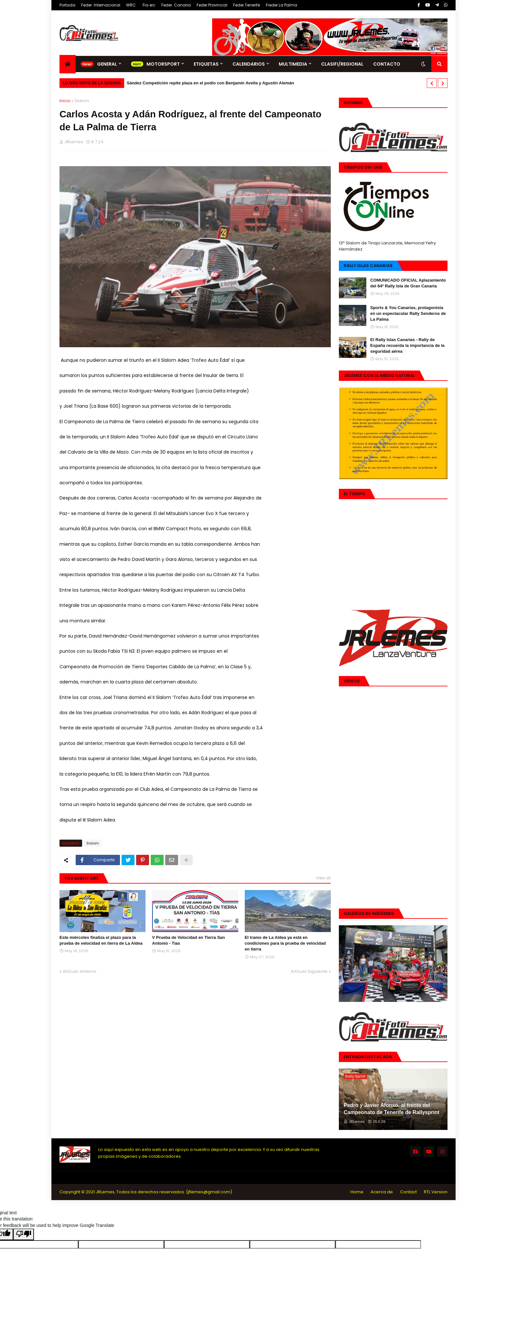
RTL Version (436, 1192)
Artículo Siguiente (309, 971)
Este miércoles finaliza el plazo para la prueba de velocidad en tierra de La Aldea (101, 940)
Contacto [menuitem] (386, 64)
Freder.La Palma (281, 5)
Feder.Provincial (212, 5)
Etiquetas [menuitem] (206, 64)
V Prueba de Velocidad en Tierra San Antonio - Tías (188, 940)
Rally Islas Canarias (368, 266)
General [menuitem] (107, 64)
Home (357, 1192)
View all (323, 878)
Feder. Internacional (100, 5)
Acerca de (382, 1192)
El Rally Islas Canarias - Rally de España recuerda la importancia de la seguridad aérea (407, 345)
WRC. (131, 5)
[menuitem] (67, 64)
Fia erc (149, 5)
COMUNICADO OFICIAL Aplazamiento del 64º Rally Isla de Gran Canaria (408, 283)
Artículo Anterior (80, 971)
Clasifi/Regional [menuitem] (342, 64)
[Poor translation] (23, 1234)
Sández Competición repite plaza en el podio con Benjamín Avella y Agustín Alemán (210, 83)
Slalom (81, 101)
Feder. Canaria (176, 5)
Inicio (64, 101)
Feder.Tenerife (246, 5)
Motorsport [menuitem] (163, 64)
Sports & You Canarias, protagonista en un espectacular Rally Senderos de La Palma (408, 313)
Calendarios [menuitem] (248, 64)
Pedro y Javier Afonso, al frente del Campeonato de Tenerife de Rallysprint (391, 1108)
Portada (67, 5)
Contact (408, 1192)
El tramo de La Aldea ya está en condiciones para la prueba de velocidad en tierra (285, 943)
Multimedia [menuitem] (293, 64)
